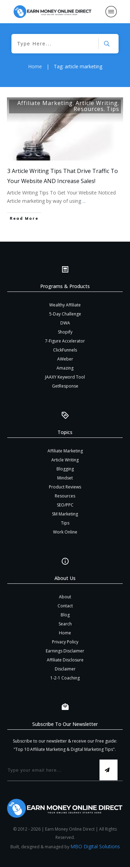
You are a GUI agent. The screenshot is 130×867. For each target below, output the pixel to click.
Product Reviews (65, 487)
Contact (65, 606)
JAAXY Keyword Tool (65, 377)
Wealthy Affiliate (65, 305)
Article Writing (97, 103)
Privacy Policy (65, 642)
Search (65, 624)
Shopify (65, 332)
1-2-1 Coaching (65, 678)
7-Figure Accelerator (65, 341)
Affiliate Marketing (45, 103)
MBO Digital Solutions (95, 846)
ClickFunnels (65, 350)
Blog (65, 615)
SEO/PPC (65, 505)
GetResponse (65, 386)
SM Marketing (65, 514)
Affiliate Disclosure (65, 660)
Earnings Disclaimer (65, 651)
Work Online (65, 532)
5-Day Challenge (65, 314)
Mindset (65, 478)
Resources (88, 109)
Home (65, 633)
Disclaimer (65, 669)
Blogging (65, 469)
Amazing (65, 368)
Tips (112, 109)
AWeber (65, 359)
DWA (65, 323)
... (84, 201)
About (65, 597)
